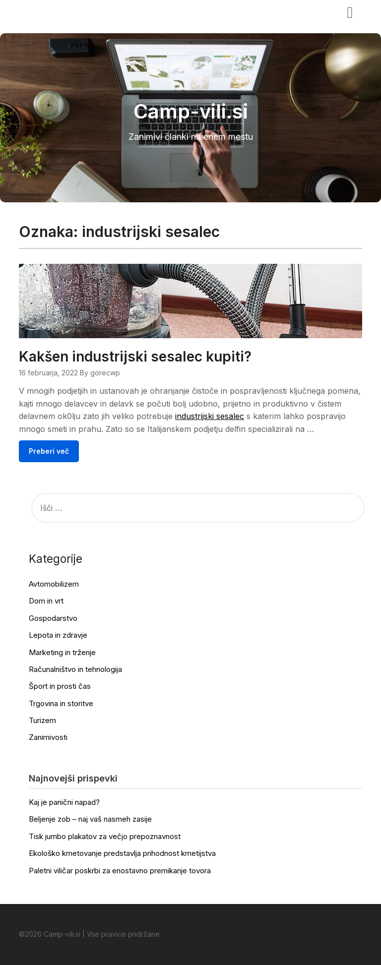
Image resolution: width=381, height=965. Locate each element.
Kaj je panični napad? (64, 802)
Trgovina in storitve (61, 703)
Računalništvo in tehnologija (75, 669)
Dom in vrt (46, 600)
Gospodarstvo (53, 618)
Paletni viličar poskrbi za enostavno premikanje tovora (120, 870)
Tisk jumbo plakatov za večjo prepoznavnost (105, 836)
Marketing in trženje (62, 652)
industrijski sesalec (209, 416)
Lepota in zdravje (58, 635)
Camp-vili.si (49, 11)
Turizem (42, 720)
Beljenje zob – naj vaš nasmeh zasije (90, 819)
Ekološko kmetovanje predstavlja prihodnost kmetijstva (122, 853)
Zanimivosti (48, 737)
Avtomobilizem (54, 584)
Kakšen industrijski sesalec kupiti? (135, 356)
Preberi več (49, 451)
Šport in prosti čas (60, 686)
